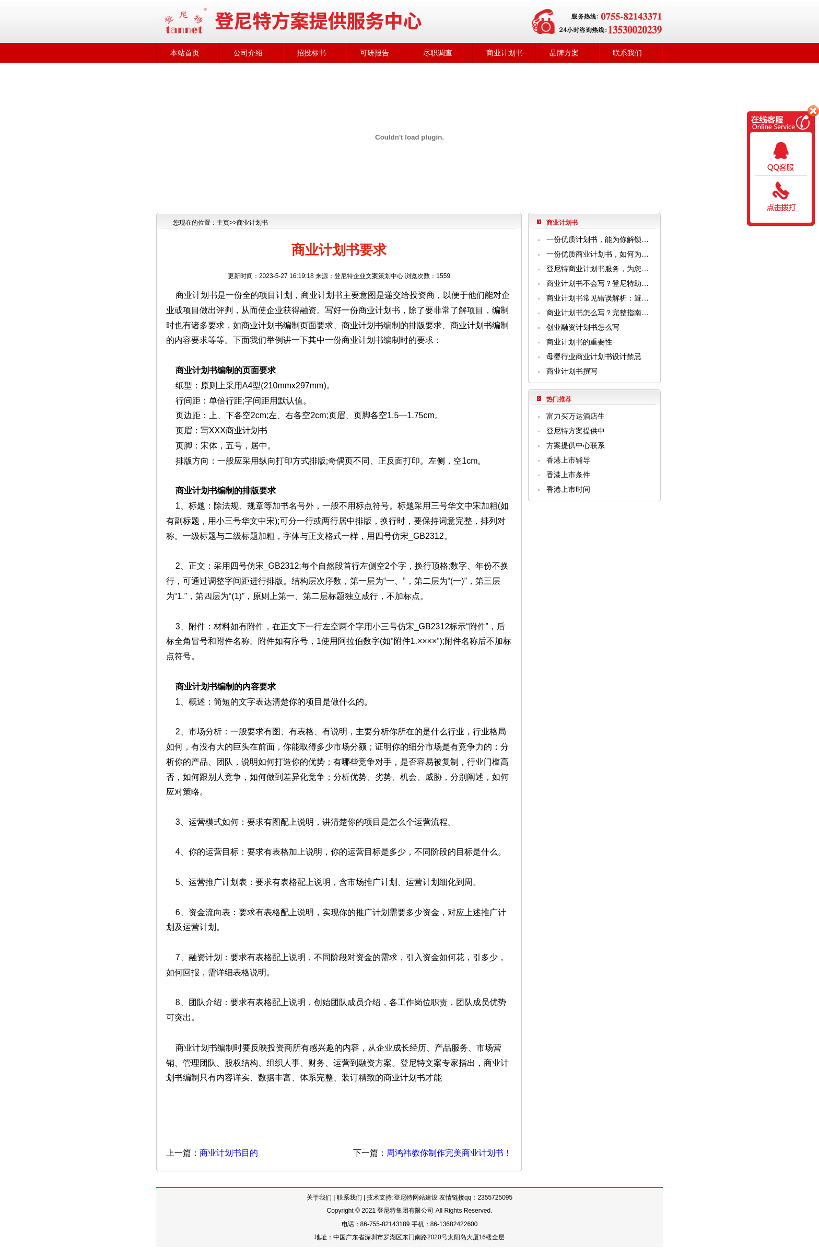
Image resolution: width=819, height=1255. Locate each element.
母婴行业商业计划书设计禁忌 (593, 356)
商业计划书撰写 (572, 371)
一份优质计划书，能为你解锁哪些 (598, 239)
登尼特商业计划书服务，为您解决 (598, 268)
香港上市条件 (568, 474)
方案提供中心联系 (575, 445)
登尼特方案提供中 (575, 431)
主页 (223, 222)
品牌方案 (564, 53)
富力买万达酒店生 (575, 416)
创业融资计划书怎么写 (582, 327)
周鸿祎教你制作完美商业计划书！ (449, 1152)
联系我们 (627, 53)
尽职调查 (437, 53)
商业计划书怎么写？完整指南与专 (598, 312)
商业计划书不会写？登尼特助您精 (598, 283)
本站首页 (185, 53)
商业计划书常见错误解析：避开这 (598, 298)
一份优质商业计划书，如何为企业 (598, 254)
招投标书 (311, 53)
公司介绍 (248, 53)
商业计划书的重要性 (579, 342)
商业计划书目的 (229, 1152)
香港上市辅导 (568, 460)
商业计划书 (504, 53)
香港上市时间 (568, 489)
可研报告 (374, 53)
